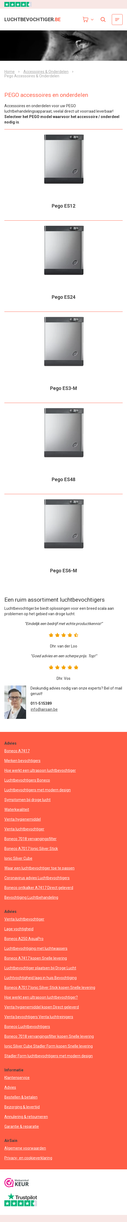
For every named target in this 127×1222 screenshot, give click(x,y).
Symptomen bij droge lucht (27, 800)
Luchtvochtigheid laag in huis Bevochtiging (40, 978)
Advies (10, 1087)
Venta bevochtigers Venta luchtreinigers (38, 1017)
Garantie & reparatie (21, 1126)
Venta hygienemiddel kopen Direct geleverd (41, 1007)
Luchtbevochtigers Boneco (27, 780)
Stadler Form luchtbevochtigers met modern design (48, 1056)
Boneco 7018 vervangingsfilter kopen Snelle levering (49, 1036)
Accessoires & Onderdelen (46, 71)
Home (9, 71)
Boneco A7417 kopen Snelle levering (35, 958)
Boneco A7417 (17, 751)
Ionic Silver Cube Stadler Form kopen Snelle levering (48, 1046)
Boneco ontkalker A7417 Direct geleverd (38, 887)
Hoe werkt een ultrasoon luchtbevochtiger (40, 770)
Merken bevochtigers (22, 760)
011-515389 (41, 703)
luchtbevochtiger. (32, 19)
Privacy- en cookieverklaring (28, 1158)
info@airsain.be (44, 709)
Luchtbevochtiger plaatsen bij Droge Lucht (40, 968)
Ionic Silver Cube (18, 858)
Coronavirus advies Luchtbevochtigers (37, 878)
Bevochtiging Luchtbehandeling (31, 897)
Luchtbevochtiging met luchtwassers (35, 948)
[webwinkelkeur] (16, 1183)
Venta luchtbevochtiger (24, 829)
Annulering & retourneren (26, 1117)
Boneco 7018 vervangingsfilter (30, 839)
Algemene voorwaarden (25, 1148)
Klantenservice (17, 1077)
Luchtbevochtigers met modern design (37, 790)
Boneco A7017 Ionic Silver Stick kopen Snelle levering (49, 987)
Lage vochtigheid (18, 929)
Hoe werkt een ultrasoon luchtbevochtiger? (41, 997)
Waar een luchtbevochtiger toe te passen (39, 868)
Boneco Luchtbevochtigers (27, 1026)
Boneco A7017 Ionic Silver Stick (31, 848)
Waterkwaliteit (16, 809)
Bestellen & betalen (21, 1097)
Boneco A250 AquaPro (24, 939)
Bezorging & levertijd (22, 1107)
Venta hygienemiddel (22, 819)
